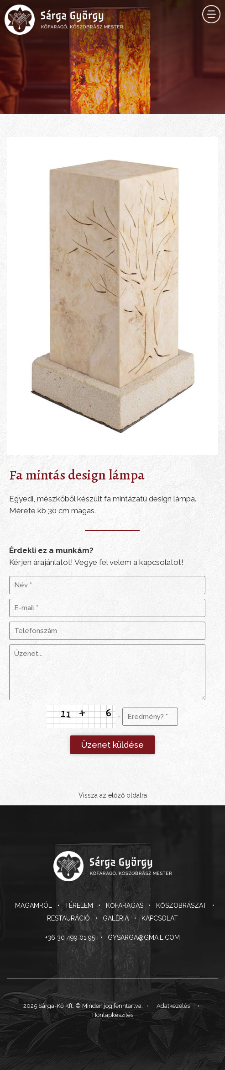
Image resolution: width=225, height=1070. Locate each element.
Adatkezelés (173, 1005)
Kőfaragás (124, 905)
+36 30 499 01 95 (70, 937)
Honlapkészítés (112, 1014)
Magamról (33, 905)
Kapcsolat (159, 918)
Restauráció (68, 918)
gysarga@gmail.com (144, 937)
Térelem (79, 905)
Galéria (116, 918)
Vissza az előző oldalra (112, 795)
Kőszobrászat (181, 905)
